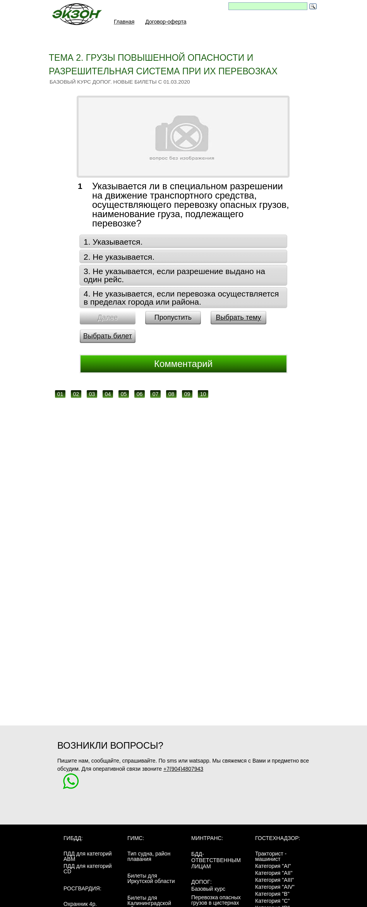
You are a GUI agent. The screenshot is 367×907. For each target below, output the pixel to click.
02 (76, 394)
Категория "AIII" (274, 880)
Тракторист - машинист (270, 856)
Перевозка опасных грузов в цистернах (216, 900)
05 (124, 394)
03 (92, 394)
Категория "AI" (273, 866)
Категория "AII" (273, 873)
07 (156, 394)
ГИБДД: (73, 838)
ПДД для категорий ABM (87, 856)
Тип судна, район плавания (148, 856)
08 (171, 394)
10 (203, 394)
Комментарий (183, 363)
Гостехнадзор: (277, 838)
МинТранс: (207, 838)
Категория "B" (272, 894)
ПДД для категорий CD (87, 868)
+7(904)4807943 (183, 769)
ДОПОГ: (201, 882)
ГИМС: (135, 838)
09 (187, 394)
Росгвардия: (82, 888)
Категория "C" (272, 901)
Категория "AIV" (275, 887)
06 (140, 394)
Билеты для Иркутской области (151, 878)
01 (60, 394)
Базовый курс (208, 889)
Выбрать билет (107, 336)
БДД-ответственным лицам (216, 860)
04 (108, 394)
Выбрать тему (238, 317)
